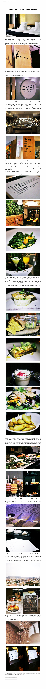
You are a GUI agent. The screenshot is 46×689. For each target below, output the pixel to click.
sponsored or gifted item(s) (9, 679)
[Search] (44, 1)
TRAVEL (15, 679)
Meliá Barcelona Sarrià (28, 40)
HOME (18, 687)
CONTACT (27, 687)
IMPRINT (22, 687)
